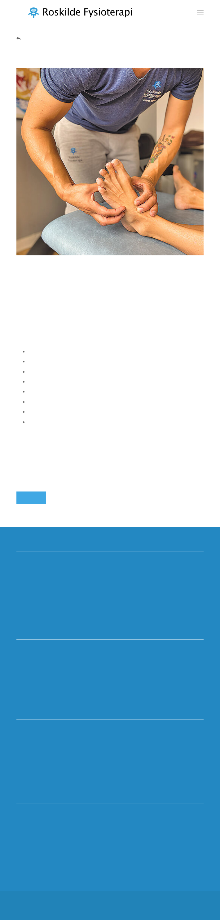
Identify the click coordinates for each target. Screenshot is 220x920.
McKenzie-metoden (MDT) (45, 588)
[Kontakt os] (31, 497)
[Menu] (200, 12)
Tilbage (31, 38)
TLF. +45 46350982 (37, 769)
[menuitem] (200, 12)
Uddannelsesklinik (36, 569)
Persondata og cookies (41, 608)
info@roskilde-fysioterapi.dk (46, 781)
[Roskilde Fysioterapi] (91, 12)
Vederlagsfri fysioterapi (41, 598)
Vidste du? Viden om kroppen (48, 560)
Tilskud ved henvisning (41, 579)
